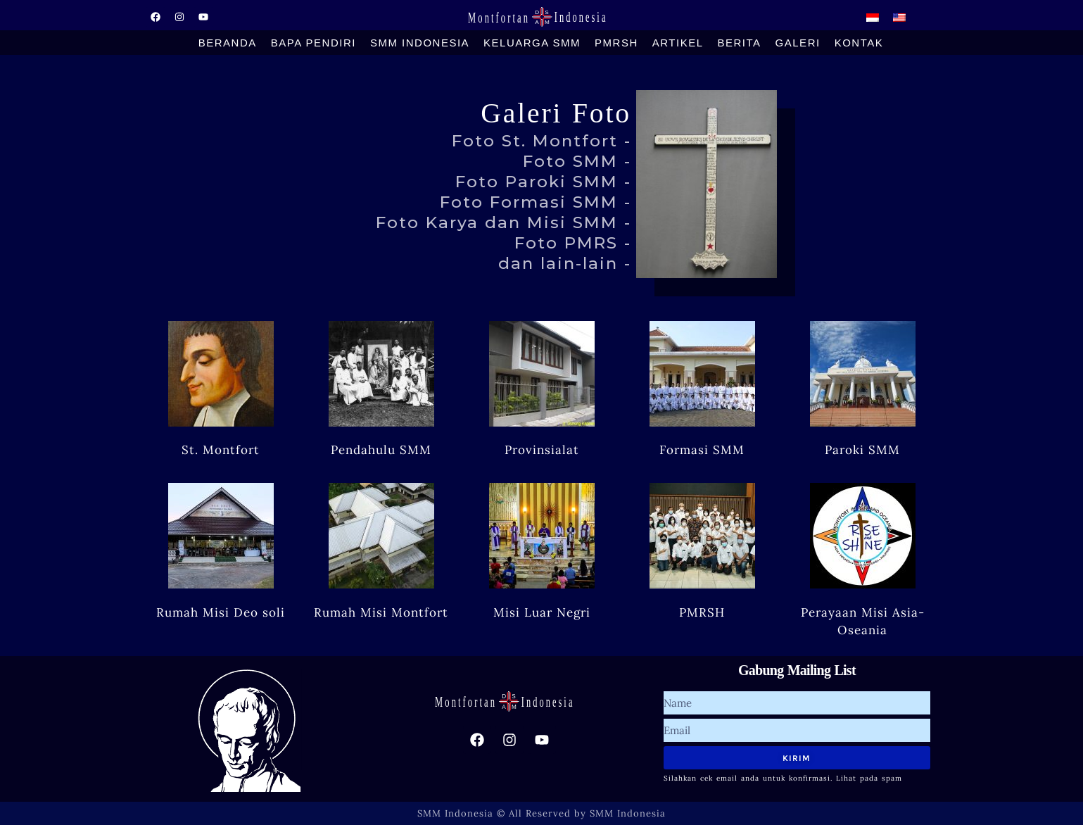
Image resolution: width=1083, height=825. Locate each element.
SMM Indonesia (419, 42)
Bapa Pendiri (313, 42)
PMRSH (616, 42)
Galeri (798, 42)
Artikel (678, 42)
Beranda (227, 42)
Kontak (859, 42)
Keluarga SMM (532, 42)
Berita (739, 42)
